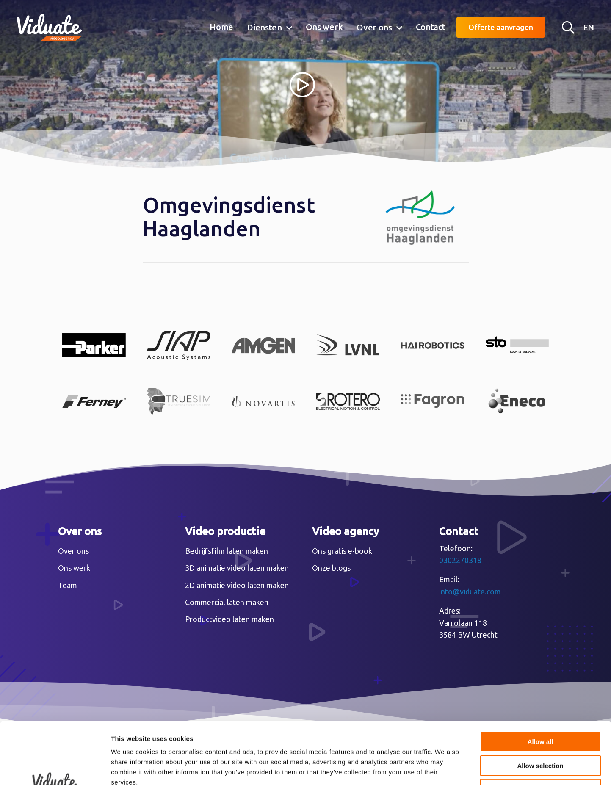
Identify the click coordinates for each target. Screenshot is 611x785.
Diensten (264, 27)
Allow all (540, 683)
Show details (444, 768)
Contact (430, 27)
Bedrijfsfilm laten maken (226, 551)
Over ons (374, 27)
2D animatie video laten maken (237, 585)
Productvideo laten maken (229, 619)
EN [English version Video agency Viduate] (588, 27)
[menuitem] (221, 27)
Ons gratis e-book (342, 551)
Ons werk (324, 27)
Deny (540, 731)
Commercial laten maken (226, 602)
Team (67, 585)
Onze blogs (331, 568)
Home (221, 27)
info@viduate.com (470, 591)
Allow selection (540, 707)
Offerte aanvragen (500, 27)
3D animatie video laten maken (237, 568)
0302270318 (460, 560)
